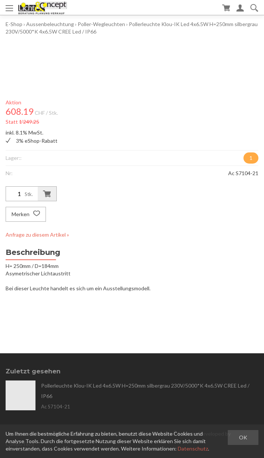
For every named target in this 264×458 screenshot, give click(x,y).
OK (243, 437)
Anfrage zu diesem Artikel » (37, 234)
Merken (26, 214)
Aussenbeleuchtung (50, 24)
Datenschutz (193, 448)
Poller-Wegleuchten (101, 24)
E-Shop (14, 24)
